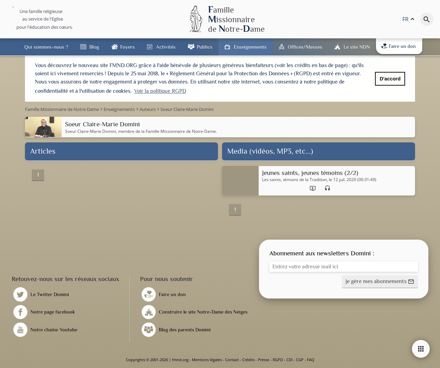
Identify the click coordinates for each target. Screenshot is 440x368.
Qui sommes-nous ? (46, 47)
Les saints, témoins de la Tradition (294, 180)
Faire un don (398, 46)
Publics (204, 47)
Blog (94, 47)
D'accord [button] (390, 78)
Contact (232, 359)
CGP (299, 359)
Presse (263, 359)
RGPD (278, 359)
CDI (289, 359)
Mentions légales (207, 359)
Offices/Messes (305, 47)
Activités (166, 47)
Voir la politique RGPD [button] (160, 91)
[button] (380, 281)
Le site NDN (357, 47)
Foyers (127, 47)
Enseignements (250, 47)
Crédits (248, 359)
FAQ (310, 359)
